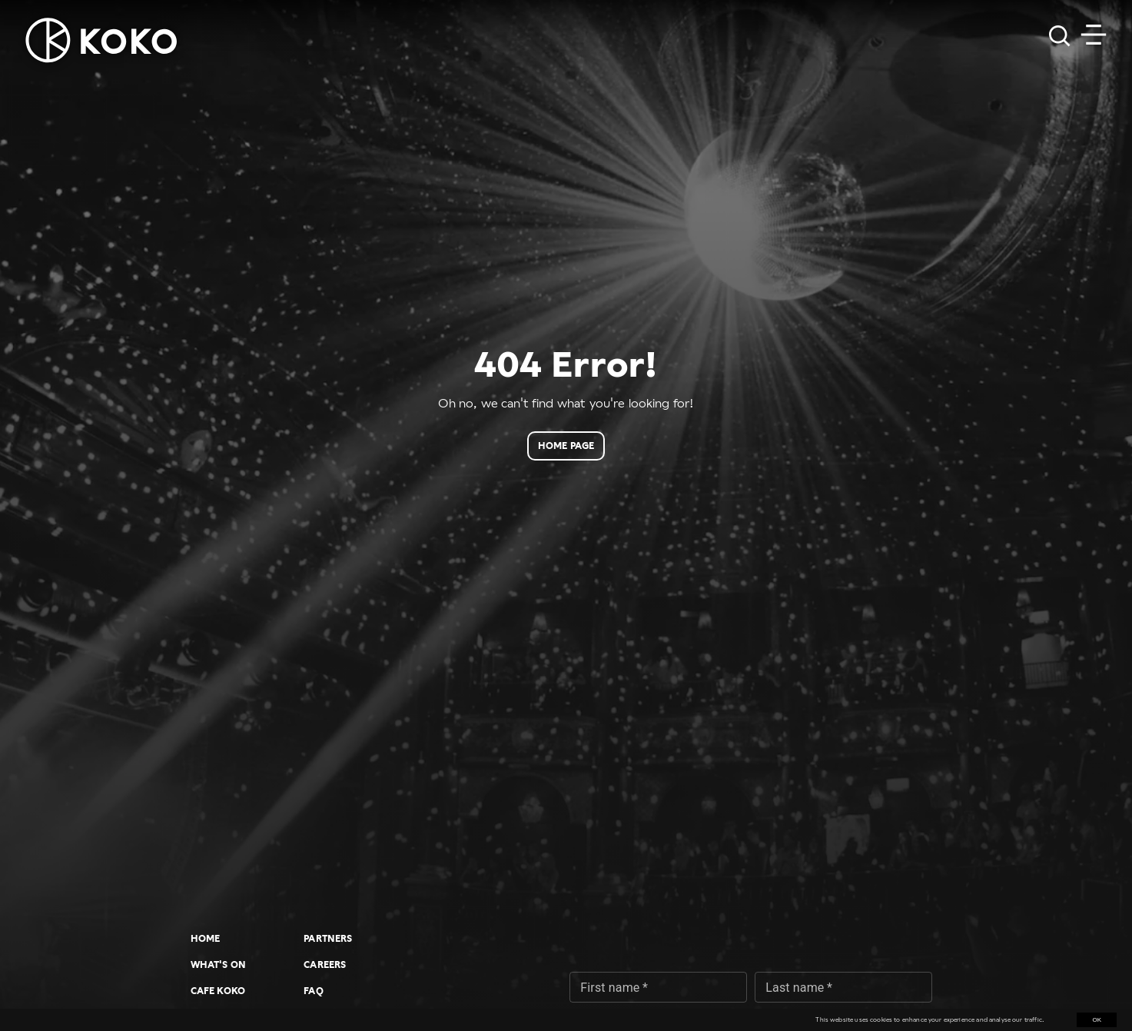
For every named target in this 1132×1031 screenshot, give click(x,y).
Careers (325, 964)
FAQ (313, 991)
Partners (328, 938)
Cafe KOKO (218, 991)
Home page (566, 446)
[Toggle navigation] (1094, 34)
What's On (218, 964)
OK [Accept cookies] (1096, 1019)
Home (206, 938)
